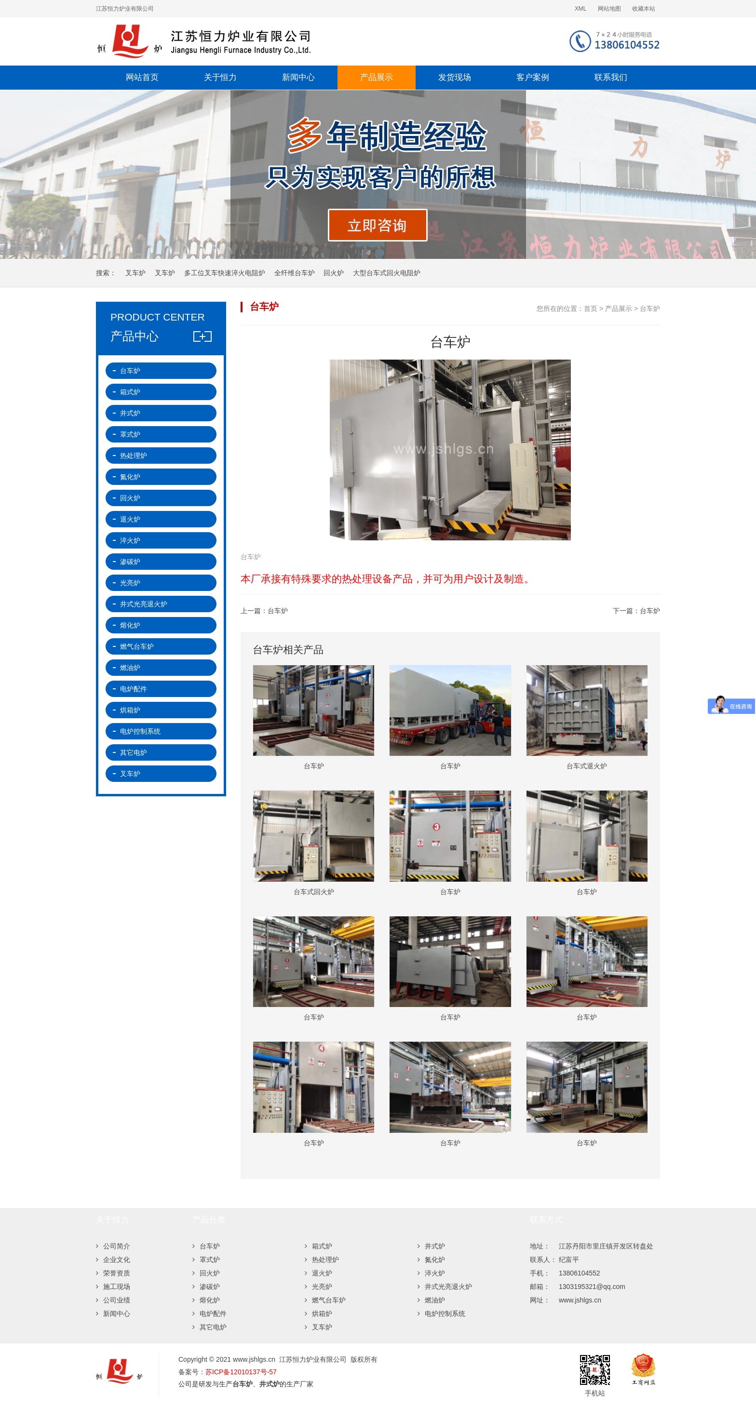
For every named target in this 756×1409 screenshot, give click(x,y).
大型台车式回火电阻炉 (386, 273)
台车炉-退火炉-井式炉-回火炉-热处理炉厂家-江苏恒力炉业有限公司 (264, 41)
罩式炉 (130, 434)
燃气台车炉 (137, 646)
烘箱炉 (130, 710)
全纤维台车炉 (294, 273)
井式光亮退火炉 (143, 604)
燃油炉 (130, 667)
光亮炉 (130, 583)
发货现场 (454, 77)
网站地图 (609, 8)
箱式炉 (130, 392)
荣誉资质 (113, 1273)
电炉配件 (133, 689)
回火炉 (334, 273)
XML (580, 8)
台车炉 (650, 308)
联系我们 (610, 77)
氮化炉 (130, 477)
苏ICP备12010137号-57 (241, 1372)
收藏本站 (643, 8)
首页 (590, 308)
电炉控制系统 (140, 731)
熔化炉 (130, 625)
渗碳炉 (130, 561)
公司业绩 (113, 1300)
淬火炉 (130, 540)
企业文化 (113, 1259)
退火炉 (130, 519)
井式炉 (130, 413)
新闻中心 (298, 77)
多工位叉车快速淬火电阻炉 (224, 273)
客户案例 (532, 77)
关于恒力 (220, 77)
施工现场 (113, 1286)
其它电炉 (133, 752)
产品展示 (376, 77)
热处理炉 (133, 455)
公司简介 (113, 1246)
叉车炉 (135, 273)
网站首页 (142, 77)
